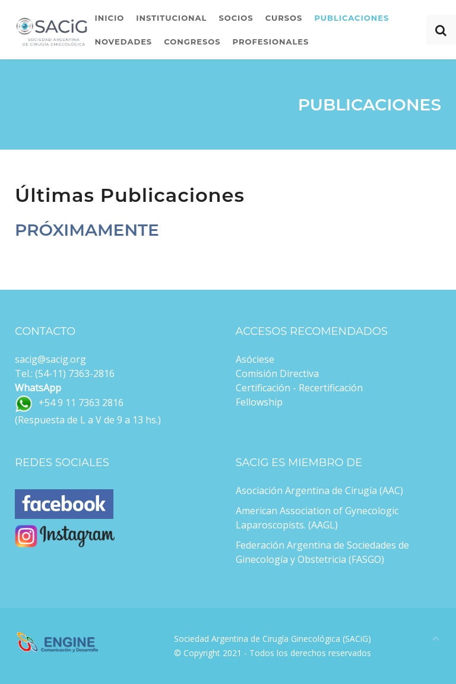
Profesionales (271, 41)
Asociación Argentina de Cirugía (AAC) (319, 490)
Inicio (109, 18)
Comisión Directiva (277, 373)
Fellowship (259, 401)
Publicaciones (351, 18)
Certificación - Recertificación (299, 387)
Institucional (171, 18)
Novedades (123, 41)
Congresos (192, 41)
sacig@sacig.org (50, 359)
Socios (235, 18)
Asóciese (255, 359)
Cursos (284, 18)
